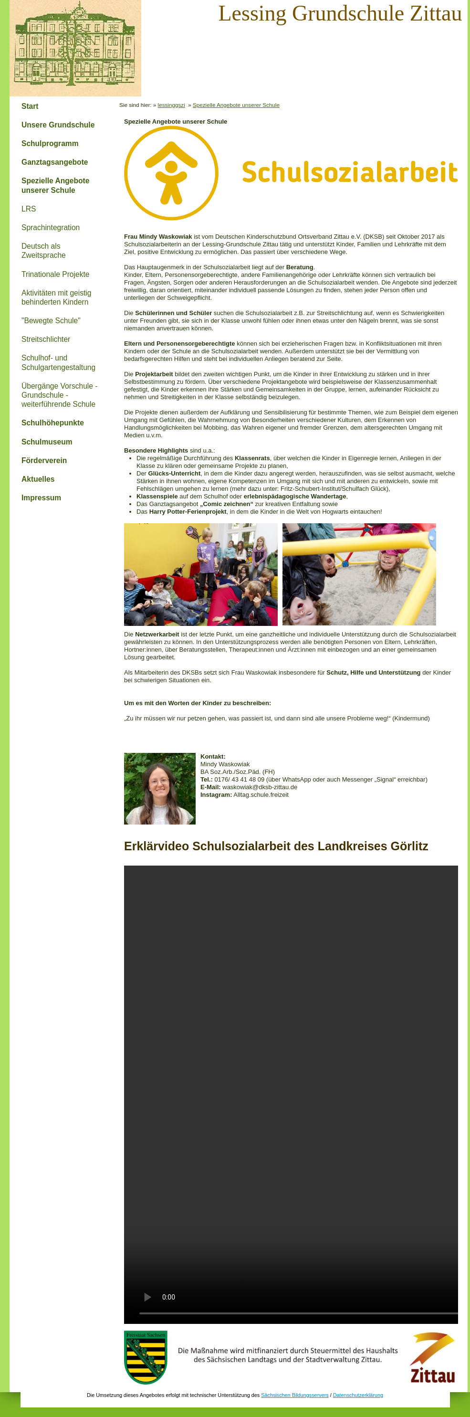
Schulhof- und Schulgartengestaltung (58, 362)
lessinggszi (171, 105)
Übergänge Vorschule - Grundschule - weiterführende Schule (59, 395)
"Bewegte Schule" (51, 321)
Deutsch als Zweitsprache (43, 250)
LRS (28, 209)
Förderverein (44, 460)
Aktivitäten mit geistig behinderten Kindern (56, 297)
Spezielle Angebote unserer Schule (55, 185)
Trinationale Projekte (55, 274)
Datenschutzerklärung (358, 1395)
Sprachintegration (50, 227)
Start (30, 106)
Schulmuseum (47, 442)
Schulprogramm (50, 143)
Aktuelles (37, 479)
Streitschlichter (45, 339)
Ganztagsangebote (54, 162)
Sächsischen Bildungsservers (294, 1395)
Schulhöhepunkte (52, 423)
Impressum (41, 498)
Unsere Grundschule (57, 125)
